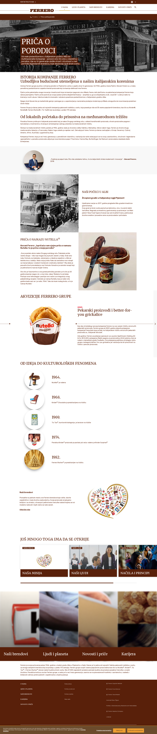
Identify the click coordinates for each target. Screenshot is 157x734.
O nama (35, 17)
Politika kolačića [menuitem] (68, 694)
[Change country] (133, 2)
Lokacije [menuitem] (108, 717)
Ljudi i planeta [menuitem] (78, 7)
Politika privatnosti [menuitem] (69, 689)
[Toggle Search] (135, 7)
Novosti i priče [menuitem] (125, 7)
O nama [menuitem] (64, 7)
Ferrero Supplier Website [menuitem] (114, 683)
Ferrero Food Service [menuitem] (113, 689)
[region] (78, 730)
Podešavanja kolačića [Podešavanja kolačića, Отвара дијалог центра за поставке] (104, 730)
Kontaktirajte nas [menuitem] (28, 2)
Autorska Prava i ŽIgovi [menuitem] (112, 700)
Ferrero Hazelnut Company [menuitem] (114, 711)
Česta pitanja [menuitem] (68, 684)
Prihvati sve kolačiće (135, 730)
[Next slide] (155, 323)
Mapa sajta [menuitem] (67, 699)
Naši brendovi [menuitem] (95, 7)
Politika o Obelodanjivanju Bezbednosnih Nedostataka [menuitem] (121, 705)
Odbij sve (119, 730)
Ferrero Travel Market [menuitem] (113, 694)
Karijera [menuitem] (110, 7)
